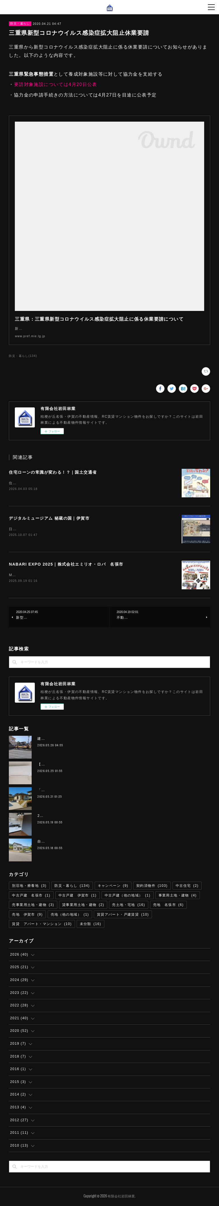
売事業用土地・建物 (33, 906)
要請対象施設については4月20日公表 (55, 84)
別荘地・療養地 (29, 887)
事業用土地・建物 (178, 897)
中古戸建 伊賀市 (77, 897)
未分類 (90, 925)
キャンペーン (113, 887)
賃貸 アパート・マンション (42, 925)
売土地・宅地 (128, 906)
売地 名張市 (168, 906)
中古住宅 (187, 887)
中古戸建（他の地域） (128, 897)
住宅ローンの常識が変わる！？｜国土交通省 (53, 472)
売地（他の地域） (70, 916)
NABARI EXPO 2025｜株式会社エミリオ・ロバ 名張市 (66, 565)
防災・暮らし (20, 23)
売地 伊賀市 (27, 916)
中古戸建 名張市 (31, 897)
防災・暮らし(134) (23, 355)
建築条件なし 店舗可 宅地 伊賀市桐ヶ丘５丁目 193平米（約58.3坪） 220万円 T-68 (112, 740)
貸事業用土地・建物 (83, 906)
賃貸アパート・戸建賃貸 (123, 916)
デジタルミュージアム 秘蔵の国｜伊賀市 (49, 518)
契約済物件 (152, 887)
